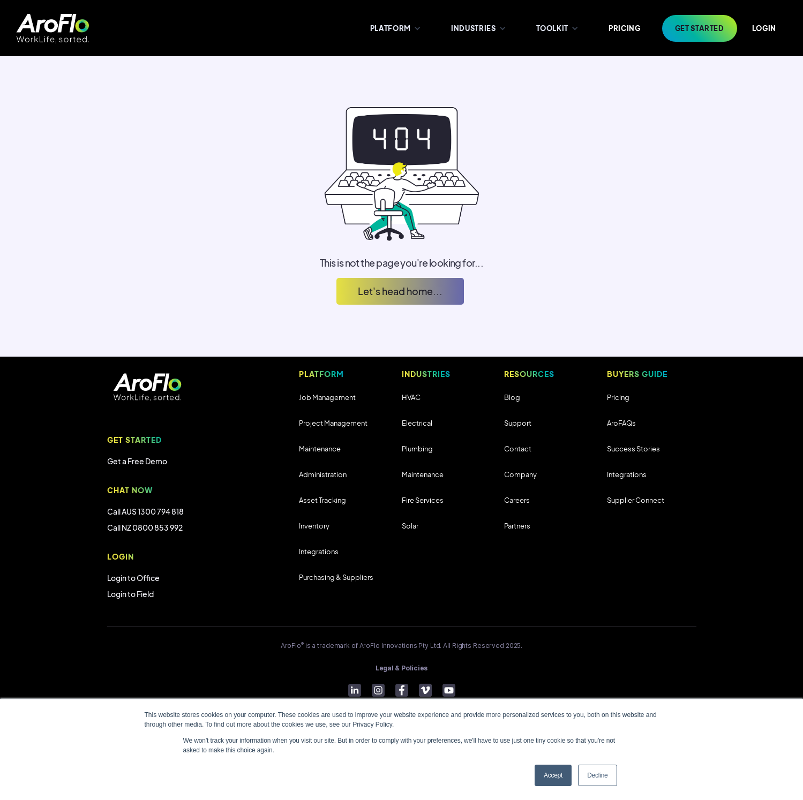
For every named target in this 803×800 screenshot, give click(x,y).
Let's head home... (400, 291)
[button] (394, 28)
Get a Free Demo (137, 461)
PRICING (625, 28)
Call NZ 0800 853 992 (145, 527)
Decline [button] (597, 775)
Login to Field (130, 594)
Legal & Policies (401, 668)
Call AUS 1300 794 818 (145, 511)
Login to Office (133, 578)
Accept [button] (553, 775)
